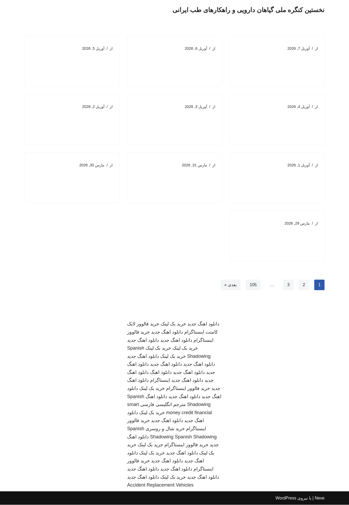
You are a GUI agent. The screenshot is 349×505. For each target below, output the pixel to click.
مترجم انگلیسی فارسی (163, 404)
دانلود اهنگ (161, 372)
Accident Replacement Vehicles (160, 485)
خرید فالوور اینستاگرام (188, 388)
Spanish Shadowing (196, 437)
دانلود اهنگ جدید (203, 324)
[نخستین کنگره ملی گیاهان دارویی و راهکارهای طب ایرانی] (248, 10)
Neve (320, 498)
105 (253, 285)
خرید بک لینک (173, 324)
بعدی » (230, 285)
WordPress (286, 498)
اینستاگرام (160, 380)
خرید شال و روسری (165, 429)
